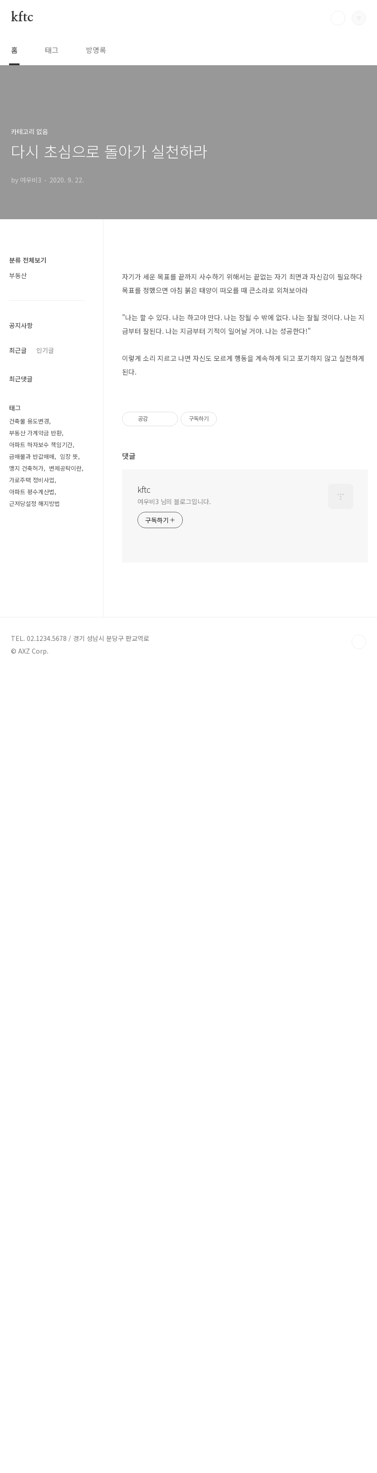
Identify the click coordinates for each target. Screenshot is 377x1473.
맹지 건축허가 (26, 1028)
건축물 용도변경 (29, 981)
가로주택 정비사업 (31, 1039)
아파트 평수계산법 (31, 1051)
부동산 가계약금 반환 (35, 992)
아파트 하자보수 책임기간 (41, 1004)
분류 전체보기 (27, 260)
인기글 (45, 621)
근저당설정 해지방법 (34, 1063)
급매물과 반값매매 (31, 1016)
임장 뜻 (69, 1016)
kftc (22, 17)
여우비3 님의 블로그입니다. (174, 904)
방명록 (96, 49)
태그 (52, 49)
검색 (338, 18)
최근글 (18, 621)
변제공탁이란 (65, 1028)
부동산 (18, 275)
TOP (359, 1442)
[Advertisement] (245, 324)
